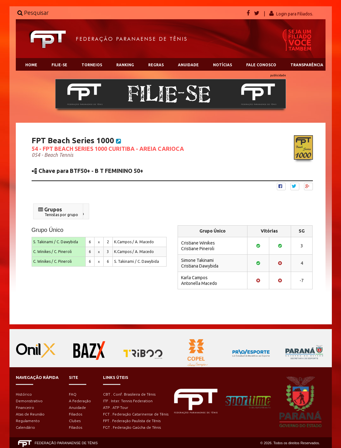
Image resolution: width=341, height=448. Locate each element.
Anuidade (77, 407)
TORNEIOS (92, 65)
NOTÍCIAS (222, 65)
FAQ (72, 394)
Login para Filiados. (294, 13)
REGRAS (156, 65)
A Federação (80, 401)
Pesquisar (33, 12)
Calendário (25, 427)
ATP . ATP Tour (115, 407)
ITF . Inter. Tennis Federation (128, 401)
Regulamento (28, 421)
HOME (31, 65)
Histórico (24, 394)
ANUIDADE (188, 65)
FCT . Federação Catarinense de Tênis (135, 414)
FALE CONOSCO (261, 65)
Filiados (75, 414)
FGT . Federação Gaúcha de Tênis (132, 427)
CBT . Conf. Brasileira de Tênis (129, 394)
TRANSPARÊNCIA (306, 65)
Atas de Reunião (30, 414)
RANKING (125, 65)
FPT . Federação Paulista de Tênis (132, 421)
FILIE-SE (59, 65)
